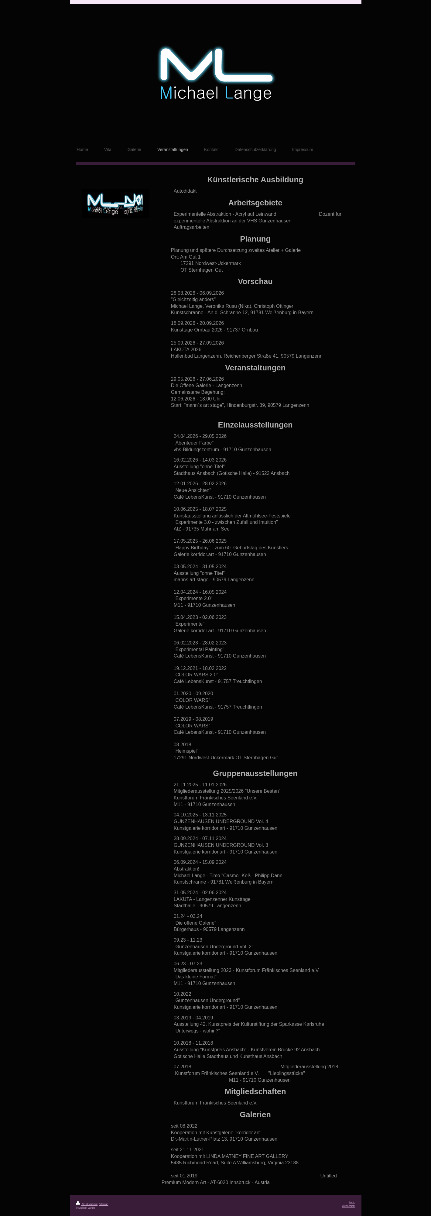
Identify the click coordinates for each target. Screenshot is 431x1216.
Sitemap (103, 1204)
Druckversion (87, 1204)
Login (352, 1202)
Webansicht (348, 1205)
